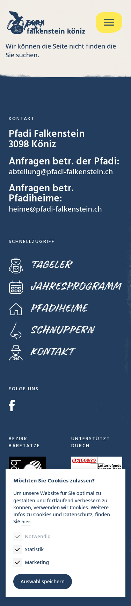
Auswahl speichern (43, 581)
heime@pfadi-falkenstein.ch (55, 209)
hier (25, 521)
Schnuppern (51, 330)
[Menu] (109, 23)
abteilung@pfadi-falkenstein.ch (61, 171)
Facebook (12, 405)
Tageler (40, 265)
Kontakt (41, 352)
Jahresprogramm (65, 286)
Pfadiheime (48, 308)
